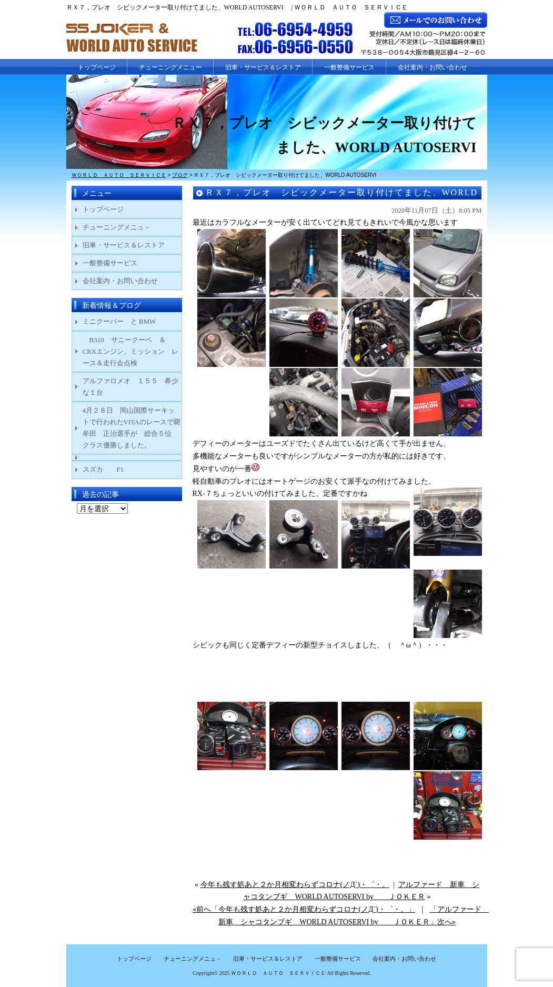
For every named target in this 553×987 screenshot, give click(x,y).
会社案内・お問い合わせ (432, 67)
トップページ (97, 67)
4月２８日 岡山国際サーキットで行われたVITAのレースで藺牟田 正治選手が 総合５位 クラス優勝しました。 (131, 427)
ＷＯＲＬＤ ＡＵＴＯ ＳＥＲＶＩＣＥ (278, 973)
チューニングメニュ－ (117, 227)
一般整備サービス (349, 67)
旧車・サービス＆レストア (263, 67)
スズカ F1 (110, 469)
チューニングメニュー (170, 67)
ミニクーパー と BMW (119, 321)
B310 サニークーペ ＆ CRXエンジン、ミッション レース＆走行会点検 (131, 351)
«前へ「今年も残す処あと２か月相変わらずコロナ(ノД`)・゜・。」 (304, 909)
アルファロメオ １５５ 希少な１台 (130, 386)
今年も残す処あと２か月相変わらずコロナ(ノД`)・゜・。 (295, 885)
